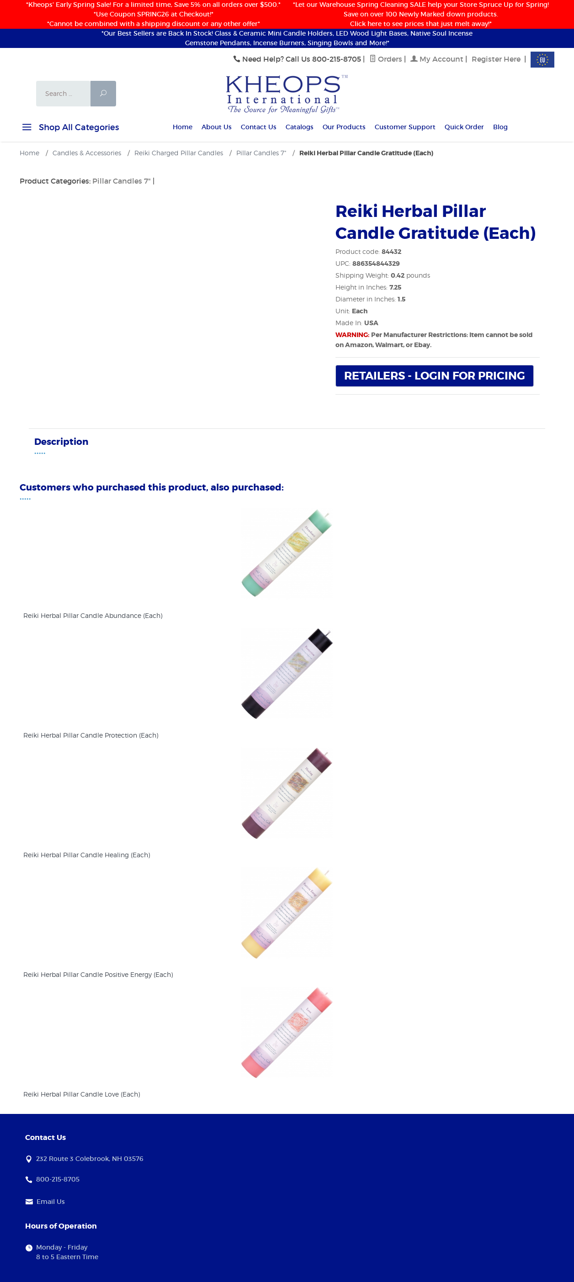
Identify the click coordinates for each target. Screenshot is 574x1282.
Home (182, 127)
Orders (385, 58)
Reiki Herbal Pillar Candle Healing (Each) (86, 855)
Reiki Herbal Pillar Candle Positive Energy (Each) (98, 974)
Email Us (51, 1202)
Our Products (344, 127)
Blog (500, 127)
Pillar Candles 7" (121, 180)
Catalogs (300, 127)
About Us (217, 127)
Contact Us (258, 127)
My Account (436, 58)
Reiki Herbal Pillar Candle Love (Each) (81, 1094)
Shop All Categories (69, 129)
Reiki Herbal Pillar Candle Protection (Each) (90, 735)
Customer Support (405, 127)
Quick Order (464, 127)
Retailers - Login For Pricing (434, 376)
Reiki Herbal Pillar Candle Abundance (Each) (92, 615)
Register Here (496, 58)
